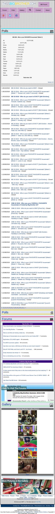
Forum (4, 10)
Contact (38, 10)
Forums (7, 319)
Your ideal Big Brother (9, 329)
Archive (48, 505)
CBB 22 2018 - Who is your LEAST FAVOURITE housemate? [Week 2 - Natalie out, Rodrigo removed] (31, 278)
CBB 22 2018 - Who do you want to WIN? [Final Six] (28, 208)
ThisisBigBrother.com (27, 505)
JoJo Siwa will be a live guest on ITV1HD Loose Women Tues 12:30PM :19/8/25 (25, 375)
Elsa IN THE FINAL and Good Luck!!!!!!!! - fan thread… (18, 349)
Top (52, 505)
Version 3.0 (50, 82)
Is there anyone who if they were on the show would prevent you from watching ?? (25, 370)
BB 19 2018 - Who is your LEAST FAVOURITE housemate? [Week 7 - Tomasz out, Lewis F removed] (30, 92)
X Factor (23, 496)
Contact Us (31, 497)
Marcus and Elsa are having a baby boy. (14, 332)
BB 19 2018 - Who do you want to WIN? (24, 88)
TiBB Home (5, 496)
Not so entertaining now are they (12, 356)
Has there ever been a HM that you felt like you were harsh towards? (21, 346)
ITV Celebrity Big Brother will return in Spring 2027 (16, 363)
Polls (13, 10)
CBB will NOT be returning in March (13, 367)
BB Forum (44, 4)
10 (20, 308)
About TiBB (23, 497)
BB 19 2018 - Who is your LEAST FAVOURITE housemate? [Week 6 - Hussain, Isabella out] (30, 106)
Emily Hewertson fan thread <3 (11, 352)
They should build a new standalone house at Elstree (17, 326)
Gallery (22, 10)
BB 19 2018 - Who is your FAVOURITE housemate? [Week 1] (31, 193)
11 (23, 308)
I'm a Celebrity (32, 496)
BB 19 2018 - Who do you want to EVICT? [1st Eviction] (29, 179)
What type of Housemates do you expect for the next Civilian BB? (21, 336)
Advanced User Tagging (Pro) (25, 512)
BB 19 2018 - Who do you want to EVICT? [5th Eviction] (29, 110)
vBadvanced (27, 499)
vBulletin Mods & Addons (41, 512)
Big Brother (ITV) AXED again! (11, 339)
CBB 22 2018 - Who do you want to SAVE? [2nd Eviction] (29, 267)
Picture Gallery (48, 496)
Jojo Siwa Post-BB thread (10, 380)
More (27, 475)
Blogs (40, 496)
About (48, 10)
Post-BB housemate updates (11, 342)
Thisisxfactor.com (39, 505)
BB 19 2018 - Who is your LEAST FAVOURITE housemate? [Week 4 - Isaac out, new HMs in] (30, 134)
